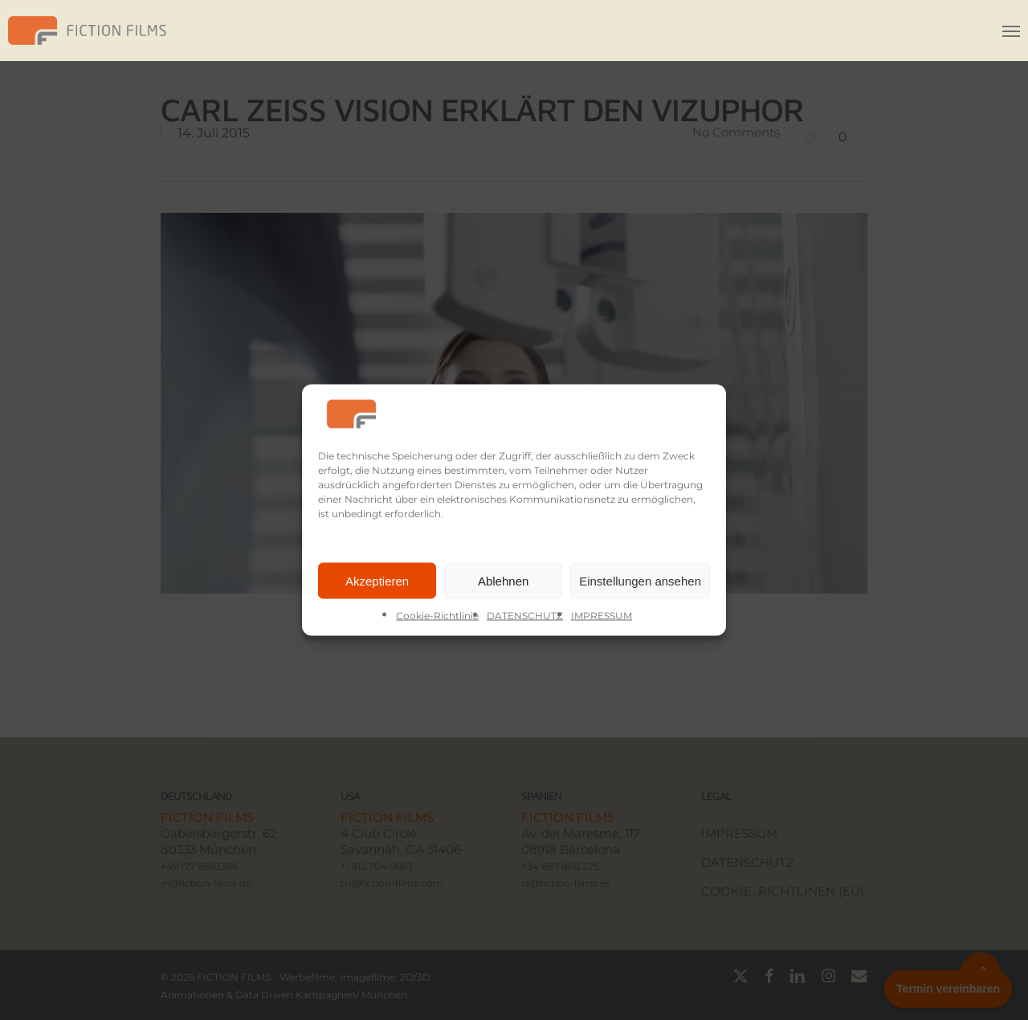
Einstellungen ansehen (640, 580)
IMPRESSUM (601, 616)
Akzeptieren (377, 580)
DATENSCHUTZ (525, 616)
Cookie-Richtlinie (437, 616)
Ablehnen (503, 580)
